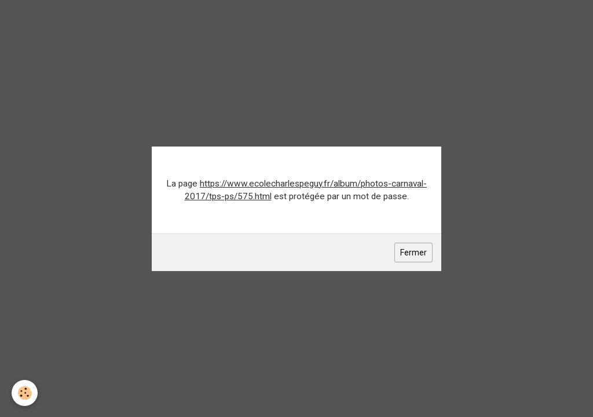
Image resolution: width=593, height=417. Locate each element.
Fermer (413, 252)
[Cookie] (25, 393)
